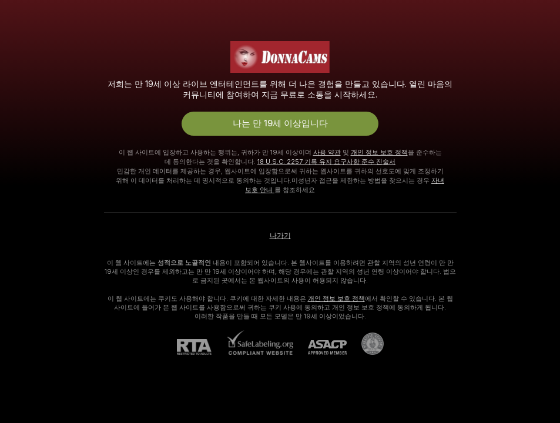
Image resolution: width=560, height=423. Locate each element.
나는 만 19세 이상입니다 (280, 123)
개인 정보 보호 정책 (379, 152)
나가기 (280, 235)
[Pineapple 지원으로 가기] (365, 344)
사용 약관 (327, 152)
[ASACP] (320, 347)
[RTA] (201, 347)
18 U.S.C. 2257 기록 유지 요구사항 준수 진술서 (326, 161)
